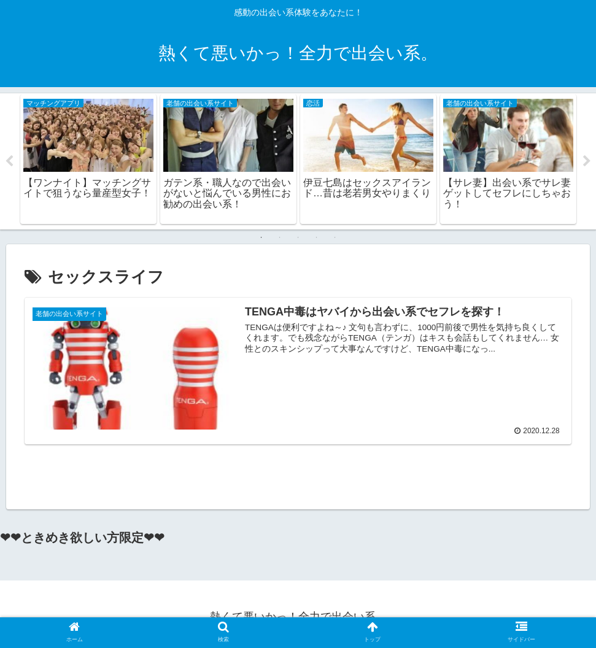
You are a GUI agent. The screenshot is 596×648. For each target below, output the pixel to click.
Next (587, 161)
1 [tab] (261, 237)
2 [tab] (280, 237)
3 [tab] (298, 237)
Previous (9, 161)
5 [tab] (335, 237)
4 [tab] (317, 237)
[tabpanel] (88, 159)
